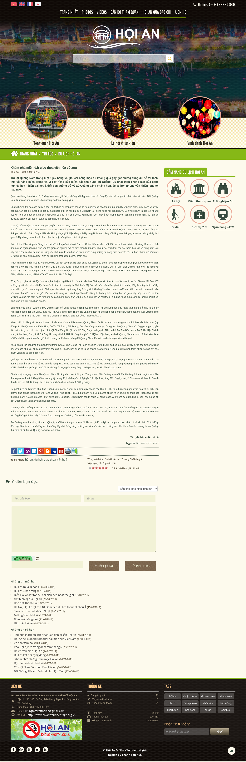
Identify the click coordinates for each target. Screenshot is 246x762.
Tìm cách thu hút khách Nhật (32, 612)
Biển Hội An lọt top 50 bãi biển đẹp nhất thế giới (44, 596)
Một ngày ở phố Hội (26, 616)
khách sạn (172, 710)
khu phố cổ (226, 697)
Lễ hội (176, 202)
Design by (125, 756)
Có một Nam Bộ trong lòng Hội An (35, 668)
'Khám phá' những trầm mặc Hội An (36, 660)
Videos (102, 12)
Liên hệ (180, 12)
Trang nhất (69, 12)
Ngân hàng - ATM (223, 228)
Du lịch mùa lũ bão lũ (27, 588)
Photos (87, 12)
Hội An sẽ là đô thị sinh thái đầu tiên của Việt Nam (45, 640)
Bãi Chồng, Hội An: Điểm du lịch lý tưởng (39, 672)
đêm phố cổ (190, 704)
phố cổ (172, 704)
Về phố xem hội (23, 644)
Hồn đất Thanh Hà (25, 604)
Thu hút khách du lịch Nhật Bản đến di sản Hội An (45, 636)
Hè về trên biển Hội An (28, 652)
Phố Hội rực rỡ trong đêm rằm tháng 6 (38, 648)
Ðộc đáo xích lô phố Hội (29, 664)
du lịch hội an (190, 697)
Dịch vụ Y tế (199, 228)
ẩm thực (225, 710)
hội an (172, 697)
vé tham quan (208, 697)
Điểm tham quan (199, 202)
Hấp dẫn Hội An (24, 624)
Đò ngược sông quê (26, 620)
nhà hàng (190, 710)
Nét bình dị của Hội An (28, 600)
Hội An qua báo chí (156, 12)
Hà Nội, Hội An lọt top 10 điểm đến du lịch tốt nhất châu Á (50, 608)
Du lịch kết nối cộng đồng (30, 656)
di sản (208, 710)
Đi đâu (176, 228)
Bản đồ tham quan (125, 12)
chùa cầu (208, 704)
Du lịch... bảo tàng (25, 592)
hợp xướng (226, 704)
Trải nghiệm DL (223, 202)
